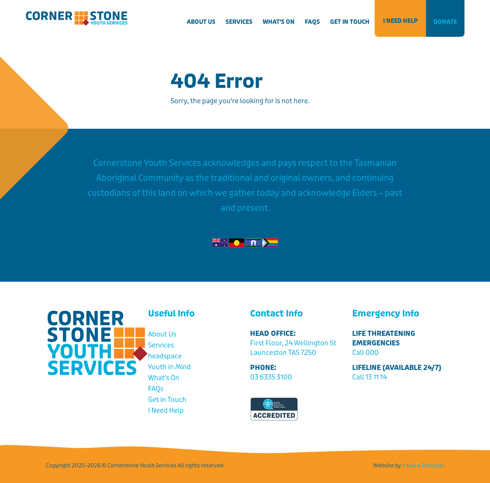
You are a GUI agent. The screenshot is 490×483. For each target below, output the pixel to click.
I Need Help (400, 21)
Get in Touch (350, 22)
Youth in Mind (169, 367)
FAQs (312, 22)
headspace (165, 356)
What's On (279, 22)
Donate (445, 22)
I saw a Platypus (423, 465)
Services (239, 22)
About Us (201, 22)
